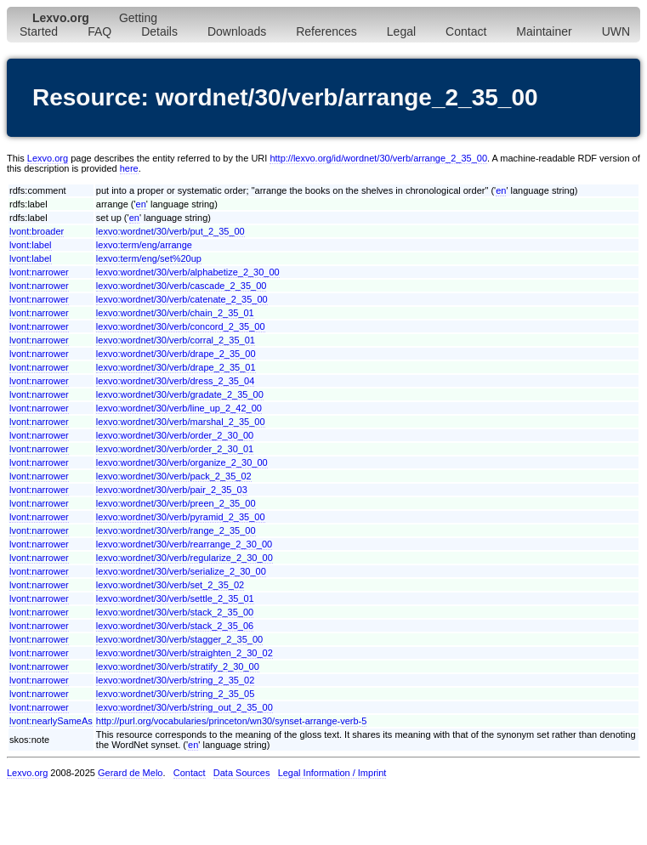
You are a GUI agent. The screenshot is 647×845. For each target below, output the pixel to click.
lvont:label (30, 245)
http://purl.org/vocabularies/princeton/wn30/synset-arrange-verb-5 (231, 721)
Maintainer (543, 31)
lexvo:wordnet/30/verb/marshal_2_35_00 (180, 422)
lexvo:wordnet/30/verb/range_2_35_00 (176, 530)
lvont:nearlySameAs (51, 721)
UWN (616, 31)
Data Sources (241, 773)
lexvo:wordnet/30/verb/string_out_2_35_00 (184, 707)
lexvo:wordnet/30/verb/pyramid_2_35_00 (180, 517)
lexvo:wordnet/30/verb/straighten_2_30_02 (184, 653)
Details (159, 31)
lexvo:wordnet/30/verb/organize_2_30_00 (182, 462)
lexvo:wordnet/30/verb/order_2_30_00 (174, 435)
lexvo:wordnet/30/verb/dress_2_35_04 (175, 381)
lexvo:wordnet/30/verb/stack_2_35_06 (174, 626)
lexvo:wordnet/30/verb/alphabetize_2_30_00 (188, 272)
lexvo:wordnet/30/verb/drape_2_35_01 (176, 367)
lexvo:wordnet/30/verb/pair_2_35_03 (171, 490)
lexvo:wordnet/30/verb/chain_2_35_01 (175, 313)
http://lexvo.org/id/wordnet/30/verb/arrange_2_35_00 (378, 158)
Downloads (236, 31)
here (129, 168)
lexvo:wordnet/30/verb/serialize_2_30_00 (181, 571)
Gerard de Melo (130, 773)
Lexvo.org (47, 158)
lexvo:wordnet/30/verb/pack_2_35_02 (174, 476)
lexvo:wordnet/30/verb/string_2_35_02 (175, 680)
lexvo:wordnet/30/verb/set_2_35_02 (170, 585)
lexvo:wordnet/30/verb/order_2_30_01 (174, 449)
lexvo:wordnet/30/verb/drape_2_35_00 (176, 354)
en (501, 190)
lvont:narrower (39, 272)
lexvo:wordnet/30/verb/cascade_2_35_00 (181, 286)
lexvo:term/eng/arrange (144, 245)
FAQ (99, 31)
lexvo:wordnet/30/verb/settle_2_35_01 (175, 598)
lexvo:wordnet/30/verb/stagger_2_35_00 (179, 639)
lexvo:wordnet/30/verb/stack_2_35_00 (174, 612)
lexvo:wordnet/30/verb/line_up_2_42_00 (179, 408)
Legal (401, 31)
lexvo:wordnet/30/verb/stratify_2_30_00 (177, 666)
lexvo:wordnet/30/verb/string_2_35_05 (175, 694)
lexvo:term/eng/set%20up (148, 258)
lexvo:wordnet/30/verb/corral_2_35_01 (175, 340)
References (326, 31)
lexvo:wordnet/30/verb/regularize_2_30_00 (184, 558)
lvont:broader (36, 231)
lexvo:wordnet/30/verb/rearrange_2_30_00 (184, 544)
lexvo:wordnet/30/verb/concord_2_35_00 (180, 326)
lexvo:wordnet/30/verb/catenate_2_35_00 (182, 299)
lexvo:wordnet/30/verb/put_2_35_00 (170, 231)
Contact (466, 31)
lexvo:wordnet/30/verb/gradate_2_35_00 (180, 394)
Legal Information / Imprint (332, 773)
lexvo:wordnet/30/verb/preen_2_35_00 (176, 503)
